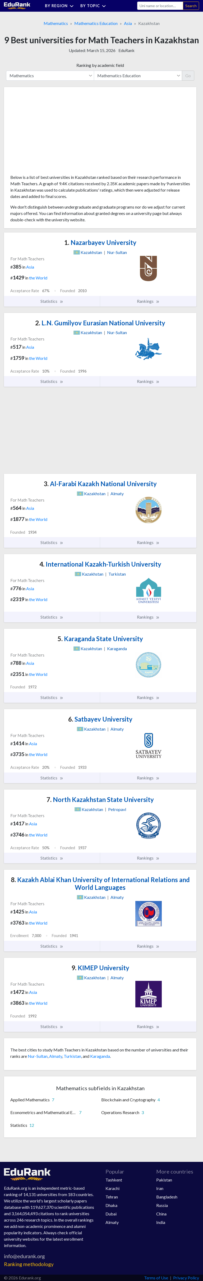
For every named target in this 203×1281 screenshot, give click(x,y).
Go (188, 75)
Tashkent (113, 1179)
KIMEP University (100, 968)
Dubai (111, 1213)
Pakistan (164, 1179)
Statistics (51, 301)
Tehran (111, 1196)
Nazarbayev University (100, 242)
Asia (128, 23)
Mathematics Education (96, 23)
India (160, 1222)
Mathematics (56, 23)
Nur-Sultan (38, 1056)
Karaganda (100, 1056)
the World (38, 277)
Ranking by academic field (100, 65)
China (161, 1213)
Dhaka (111, 1205)
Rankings (148, 301)
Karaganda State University (100, 638)
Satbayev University (100, 719)
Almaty (55, 1056)
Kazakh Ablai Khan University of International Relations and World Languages (100, 883)
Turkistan (72, 1056)
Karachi (112, 1188)
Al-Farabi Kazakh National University (100, 484)
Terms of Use (156, 1277)
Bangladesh (166, 1196)
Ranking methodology (29, 1264)
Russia (162, 1205)
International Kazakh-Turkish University (100, 564)
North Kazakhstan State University (100, 799)
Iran (159, 1188)
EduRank (126, 50)
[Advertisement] (50, 133)
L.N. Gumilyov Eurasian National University (100, 323)
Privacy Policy (186, 1277)
